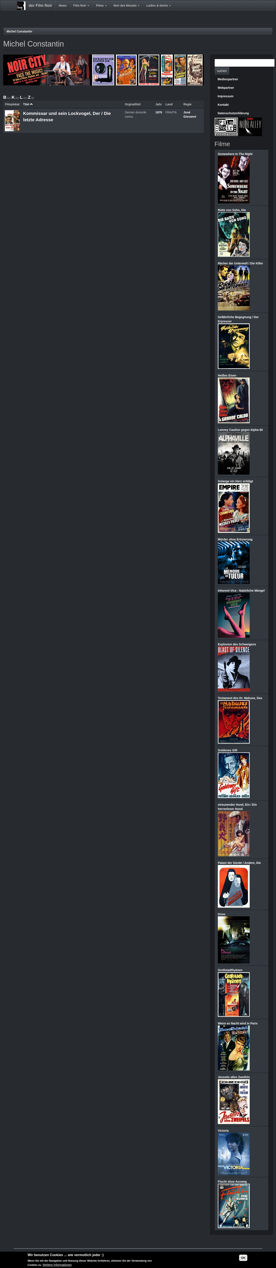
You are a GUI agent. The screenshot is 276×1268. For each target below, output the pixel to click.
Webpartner (226, 87)
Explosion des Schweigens (237, 644)
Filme (101, 5)
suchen (222, 71)
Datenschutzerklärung (233, 113)
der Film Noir (40, 5)
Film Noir (81, 5)
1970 (158, 112)
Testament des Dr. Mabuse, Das (240, 698)
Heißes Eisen (227, 375)
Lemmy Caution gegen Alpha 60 (240, 430)
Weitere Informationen (57, 1265)
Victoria (223, 1130)
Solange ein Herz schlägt (235, 481)
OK (243, 1258)
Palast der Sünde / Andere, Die (239, 863)
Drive (221, 914)
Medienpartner (228, 79)
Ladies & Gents (158, 5)
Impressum (226, 96)
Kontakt (223, 104)
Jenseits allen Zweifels (234, 1077)
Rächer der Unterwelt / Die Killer (240, 263)
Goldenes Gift (227, 750)
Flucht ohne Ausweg (232, 1181)
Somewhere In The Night (235, 154)
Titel (28, 104)
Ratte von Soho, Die (232, 210)
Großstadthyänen (230, 970)
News (63, 5)
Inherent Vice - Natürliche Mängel (241, 590)
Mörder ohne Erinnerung (235, 539)
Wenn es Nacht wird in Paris (238, 1023)
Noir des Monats (127, 5)
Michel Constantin (19, 31)
